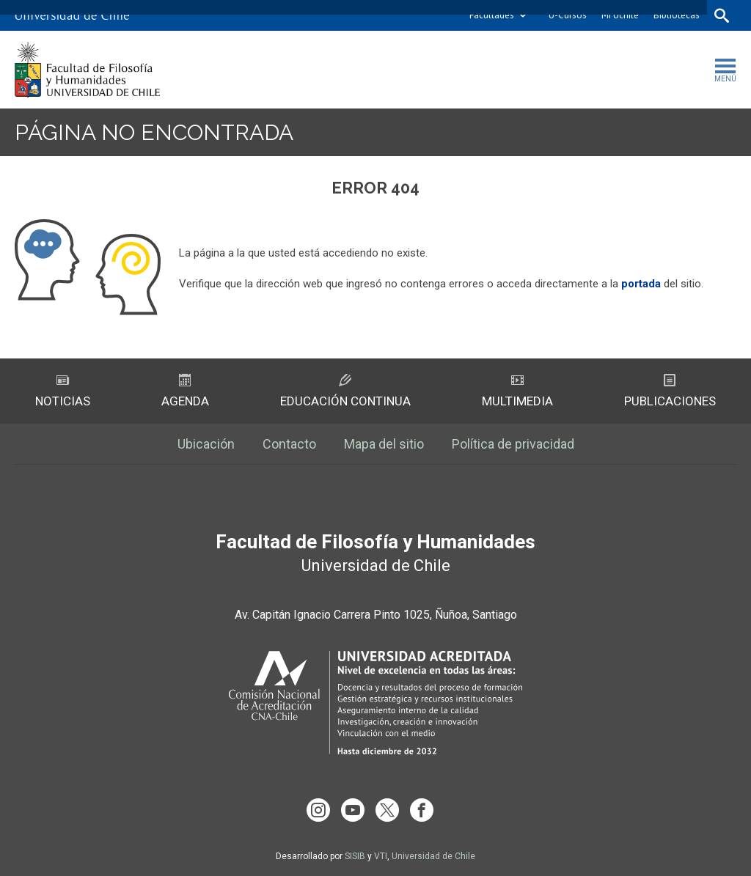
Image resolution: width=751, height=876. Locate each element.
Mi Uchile (620, 15)
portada (641, 283)
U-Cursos (568, 15)
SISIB (355, 856)
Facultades (491, 15)
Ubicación (206, 444)
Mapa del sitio (384, 444)
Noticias (62, 391)
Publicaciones (670, 391)
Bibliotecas (676, 15)
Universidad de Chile (433, 856)
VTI (380, 856)
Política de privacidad (513, 444)
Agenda (185, 391)
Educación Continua (345, 391)
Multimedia (517, 391)
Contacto (289, 444)
